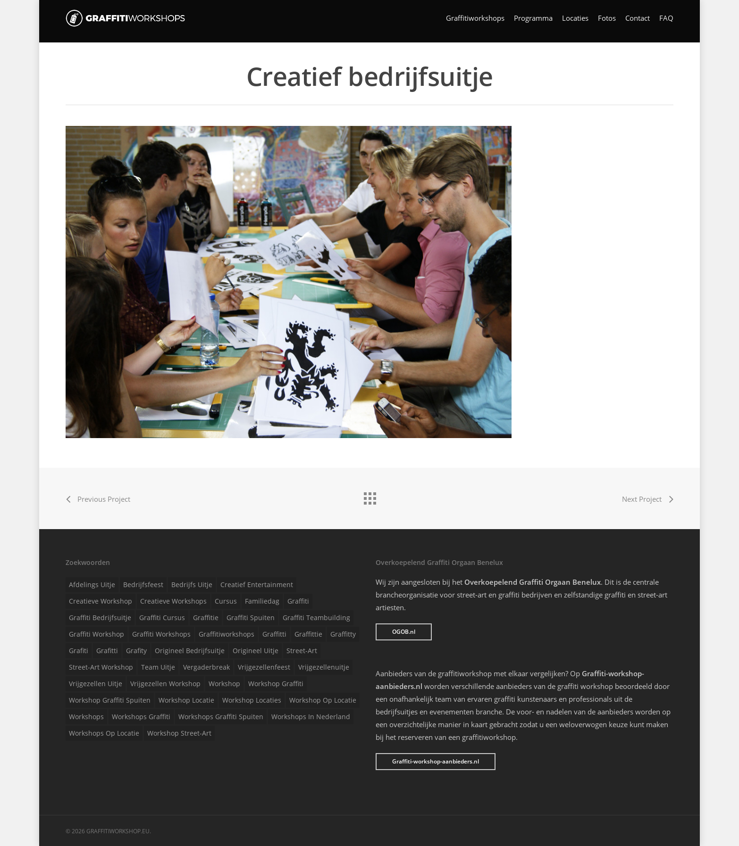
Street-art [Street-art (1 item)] (301, 650)
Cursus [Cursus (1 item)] (226, 601)
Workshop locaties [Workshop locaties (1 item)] (251, 700)
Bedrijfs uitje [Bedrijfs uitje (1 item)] (191, 584)
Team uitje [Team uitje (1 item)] (158, 667)
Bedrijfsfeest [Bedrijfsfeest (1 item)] (143, 584)
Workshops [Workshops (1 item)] (86, 716)
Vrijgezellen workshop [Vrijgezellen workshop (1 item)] (165, 683)
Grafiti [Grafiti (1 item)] (78, 650)
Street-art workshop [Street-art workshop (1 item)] (101, 667)
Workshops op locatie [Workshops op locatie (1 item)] (104, 733)
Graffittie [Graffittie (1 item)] (308, 634)
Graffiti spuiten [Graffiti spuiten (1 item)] (251, 617)
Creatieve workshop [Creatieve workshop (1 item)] (100, 601)
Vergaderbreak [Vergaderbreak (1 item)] (206, 667)
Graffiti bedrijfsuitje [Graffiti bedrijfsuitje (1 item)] (100, 617)
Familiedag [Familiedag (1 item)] (262, 601)
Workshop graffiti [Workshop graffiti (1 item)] (275, 683)
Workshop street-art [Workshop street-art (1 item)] (179, 733)
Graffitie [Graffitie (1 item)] (205, 617)
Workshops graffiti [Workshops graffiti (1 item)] (141, 716)
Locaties (575, 21)
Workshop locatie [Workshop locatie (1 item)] (186, 700)
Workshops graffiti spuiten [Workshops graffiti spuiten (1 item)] (220, 716)
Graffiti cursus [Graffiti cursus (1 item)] (162, 617)
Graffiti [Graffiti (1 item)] (298, 601)
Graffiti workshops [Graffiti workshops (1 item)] (161, 634)
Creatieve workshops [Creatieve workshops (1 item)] (173, 601)
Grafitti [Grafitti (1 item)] (107, 650)
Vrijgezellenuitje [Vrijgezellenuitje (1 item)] (323, 667)
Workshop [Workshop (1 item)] (224, 683)
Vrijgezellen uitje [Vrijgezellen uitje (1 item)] (95, 683)
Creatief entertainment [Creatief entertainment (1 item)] (256, 584)
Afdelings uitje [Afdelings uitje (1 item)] (92, 584)
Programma (533, 21)
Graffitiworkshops (475, 21)
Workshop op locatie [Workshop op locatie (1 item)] (322, 700)
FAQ (666, 21)
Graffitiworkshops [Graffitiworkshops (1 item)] (226, 634)
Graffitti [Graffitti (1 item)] (274, 634)
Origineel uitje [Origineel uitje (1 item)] (255, 650)
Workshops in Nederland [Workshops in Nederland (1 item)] (310, 716)
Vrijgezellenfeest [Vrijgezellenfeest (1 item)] (264, 667)
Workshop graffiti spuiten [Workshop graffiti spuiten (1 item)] (110, 700)
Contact (637, 21)
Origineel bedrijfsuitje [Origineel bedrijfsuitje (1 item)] (190, 650)
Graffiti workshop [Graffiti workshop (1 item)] (96, 634)
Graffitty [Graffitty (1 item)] (343, 634)
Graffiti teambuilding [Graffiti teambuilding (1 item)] (316, 617)
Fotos (607, 21)
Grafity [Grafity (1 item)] (136, 650)
